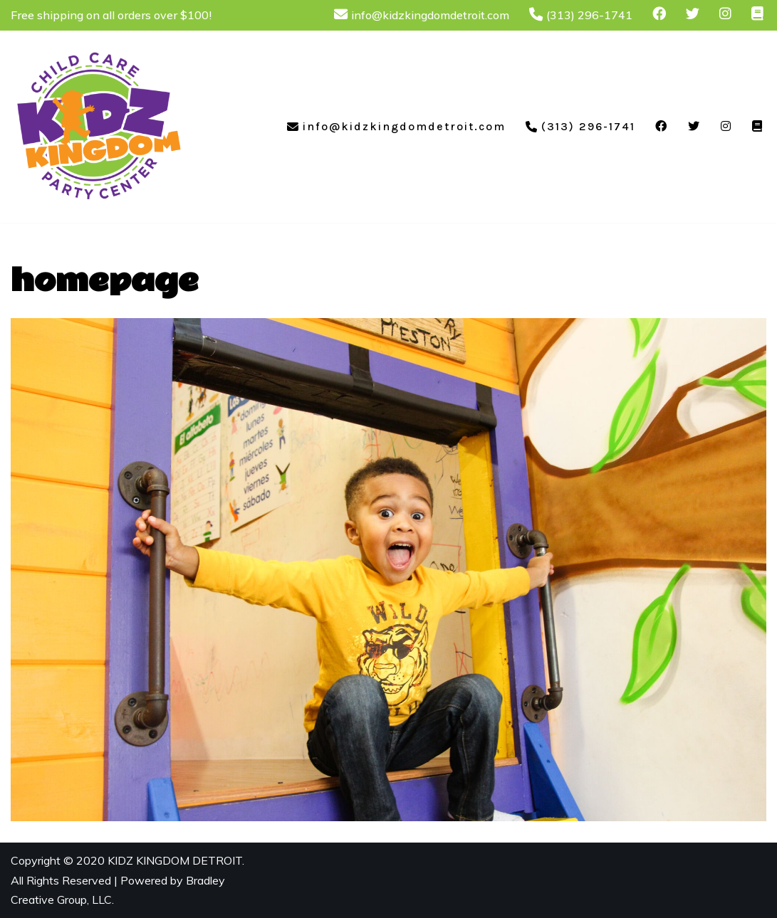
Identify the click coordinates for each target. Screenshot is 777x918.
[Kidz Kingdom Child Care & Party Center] (100, 126)
